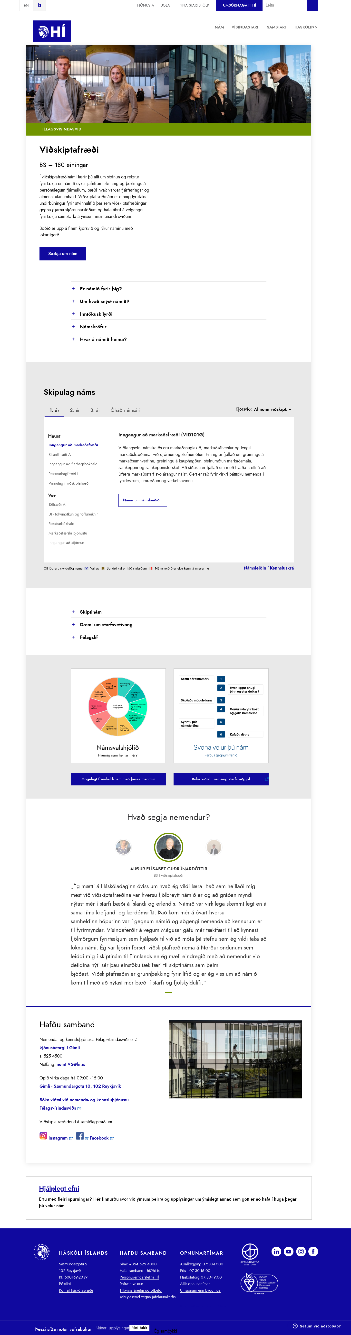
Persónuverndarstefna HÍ (139, 1277)
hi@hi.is (153, 1271)
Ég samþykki (165, 1331)
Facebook (99, 1138)
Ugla (165, 5)
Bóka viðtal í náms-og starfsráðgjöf (221, 779)
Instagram (58, 1138)
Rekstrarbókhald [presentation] (61, 524)
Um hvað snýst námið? (100, 301)
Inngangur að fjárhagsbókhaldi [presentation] (73, 464)
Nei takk (139, 1328)
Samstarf (277, 27)
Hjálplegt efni (59, 1188)
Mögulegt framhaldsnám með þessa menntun (118, 779)
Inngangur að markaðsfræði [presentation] (73, 445)
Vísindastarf (245, 27)
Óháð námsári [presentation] (125, 410)
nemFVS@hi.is (71, 1064)
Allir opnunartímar (195, 1284)
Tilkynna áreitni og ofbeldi (141, 1290)
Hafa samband (131, 1271)
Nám (219, 27)
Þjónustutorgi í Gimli (59, 1048)
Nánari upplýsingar (112, 1328)
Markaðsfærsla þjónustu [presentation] (68, 533)
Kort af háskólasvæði (76, 1290)
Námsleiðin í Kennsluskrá (269, 568)
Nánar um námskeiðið (141, 500)
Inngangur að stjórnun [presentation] (66, 543)
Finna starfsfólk (192, 5)
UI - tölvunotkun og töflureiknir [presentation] (73, 514)
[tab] (54, 411)
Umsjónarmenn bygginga (200, 1290)
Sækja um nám (63, 254)
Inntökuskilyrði (91, 314)
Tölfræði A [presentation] (57, 504)
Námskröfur (89, 327)
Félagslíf (84, 637)
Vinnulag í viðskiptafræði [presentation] (69, 483)
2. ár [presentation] (75, 410)
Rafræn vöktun (131, 1284)
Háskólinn (306, 27)
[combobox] (283, 5)
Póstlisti (65, 1284)
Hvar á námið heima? (99, 339)
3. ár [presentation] (95, 410)
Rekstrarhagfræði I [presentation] (63, 474)
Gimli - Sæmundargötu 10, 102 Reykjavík (80, 1086)
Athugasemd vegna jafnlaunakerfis (148, 1297)
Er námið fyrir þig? (96, 289)
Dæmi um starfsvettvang (102, 625)
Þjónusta (145, 5)
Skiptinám (86, 612)
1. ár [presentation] (54, 410)
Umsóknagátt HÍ (239, 5)
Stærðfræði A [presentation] (60, 455)
